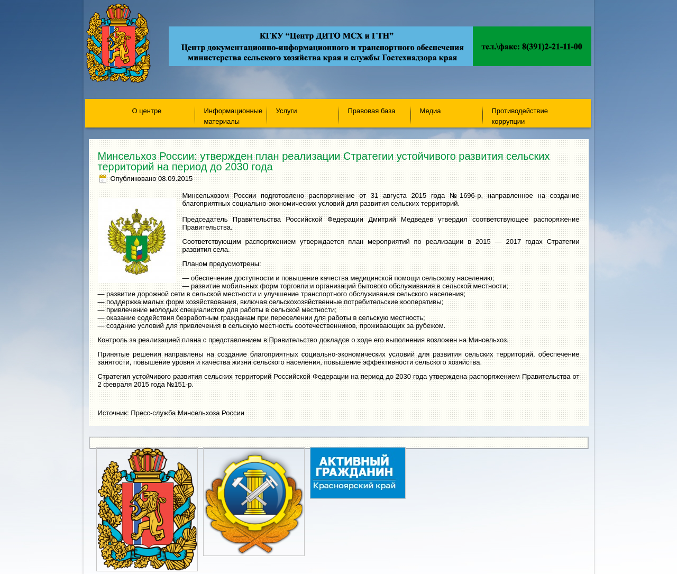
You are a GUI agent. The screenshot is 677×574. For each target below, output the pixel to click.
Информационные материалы (233, 115)
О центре (147, 111)
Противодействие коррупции (520, 115)
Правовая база (372, 111)
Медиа (430, 111)
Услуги (286, 111)
